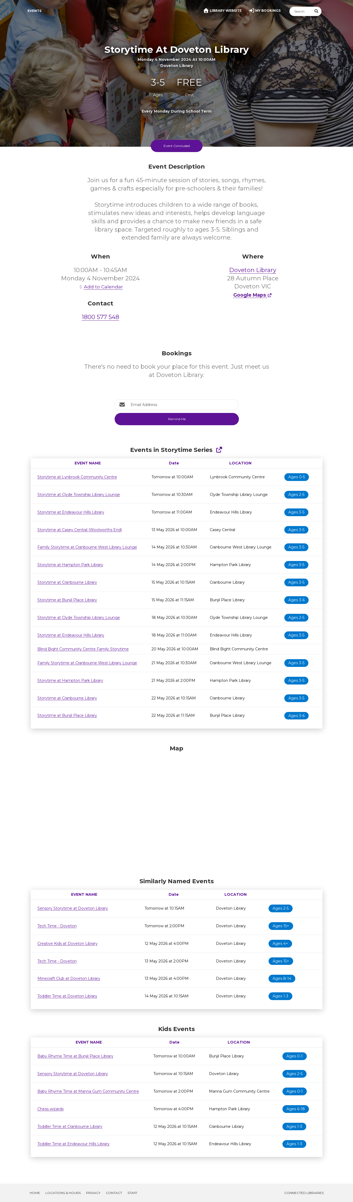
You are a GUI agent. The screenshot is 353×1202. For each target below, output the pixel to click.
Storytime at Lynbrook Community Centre (77, 477)
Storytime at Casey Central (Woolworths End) (79, 529)
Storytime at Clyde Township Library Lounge (78, 494)
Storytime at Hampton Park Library (70, 564)
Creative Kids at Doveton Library (67, 943)
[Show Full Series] (219, 449)
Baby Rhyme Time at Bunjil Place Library (75, 1056)
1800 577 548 (100, 317)
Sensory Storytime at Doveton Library (72, 908)
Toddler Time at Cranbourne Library (69, 1126)
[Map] (177, 810)
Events (34, 11)
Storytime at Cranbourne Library (67, 582)
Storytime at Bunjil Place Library (67, 600)
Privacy (93, 1193)
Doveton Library (252, 270)
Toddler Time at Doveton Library (67, 996)
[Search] (300, 11)
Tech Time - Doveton (57, 926)
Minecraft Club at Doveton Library (68, 978)
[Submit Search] (316, 11)
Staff (132, 1193)
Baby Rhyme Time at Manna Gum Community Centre (88, 1091)
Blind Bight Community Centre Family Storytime (83, 649)
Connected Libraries (304, 1193)
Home (35, 1193)
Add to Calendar (100, 286)
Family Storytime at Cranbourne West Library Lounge (87, 547)
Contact (114, 1193)
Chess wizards (50, 1109)
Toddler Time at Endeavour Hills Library (73, 1143)
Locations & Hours (63, 1193)
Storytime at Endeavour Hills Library (70, 512)
